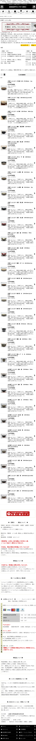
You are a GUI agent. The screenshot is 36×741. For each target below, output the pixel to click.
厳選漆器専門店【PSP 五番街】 (18, 7)
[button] (1, 6)
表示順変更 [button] (22, 74)
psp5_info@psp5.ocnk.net (16, 714)
